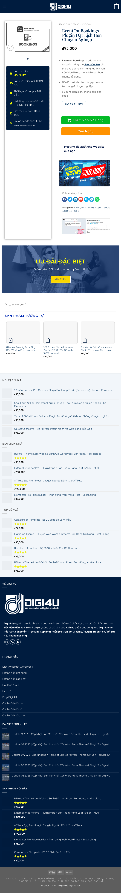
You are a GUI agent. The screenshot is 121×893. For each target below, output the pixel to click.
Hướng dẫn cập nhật (14, 682)
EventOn (86, 24)
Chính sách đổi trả (12, 706)
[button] (4, 7)
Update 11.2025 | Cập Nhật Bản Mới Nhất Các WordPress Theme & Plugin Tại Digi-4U (60, 737)
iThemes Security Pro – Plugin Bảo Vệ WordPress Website (21, 352)
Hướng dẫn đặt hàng (14, 676)
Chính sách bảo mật (14, 718)
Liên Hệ (6, 694)
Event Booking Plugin (91, 210)
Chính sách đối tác (12, 712)
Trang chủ (64, 24)
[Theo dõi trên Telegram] (18, 645)
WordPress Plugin (70, 214)
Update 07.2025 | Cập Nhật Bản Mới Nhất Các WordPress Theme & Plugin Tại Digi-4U (61, 757)
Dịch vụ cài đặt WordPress (17, 669)
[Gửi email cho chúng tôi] (6, 645)
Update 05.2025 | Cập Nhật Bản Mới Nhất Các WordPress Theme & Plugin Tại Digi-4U (61, 778)
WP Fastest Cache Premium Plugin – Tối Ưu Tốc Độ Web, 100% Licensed (58, 353)
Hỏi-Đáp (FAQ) (11, 688)
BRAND (76, 24)
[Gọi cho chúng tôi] (12, 645)
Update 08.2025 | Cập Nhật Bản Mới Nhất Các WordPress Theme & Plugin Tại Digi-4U (61, 747)
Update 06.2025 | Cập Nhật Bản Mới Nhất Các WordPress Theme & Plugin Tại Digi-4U (61, 768)
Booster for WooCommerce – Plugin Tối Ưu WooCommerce (96, 352)
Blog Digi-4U (9, 700)
